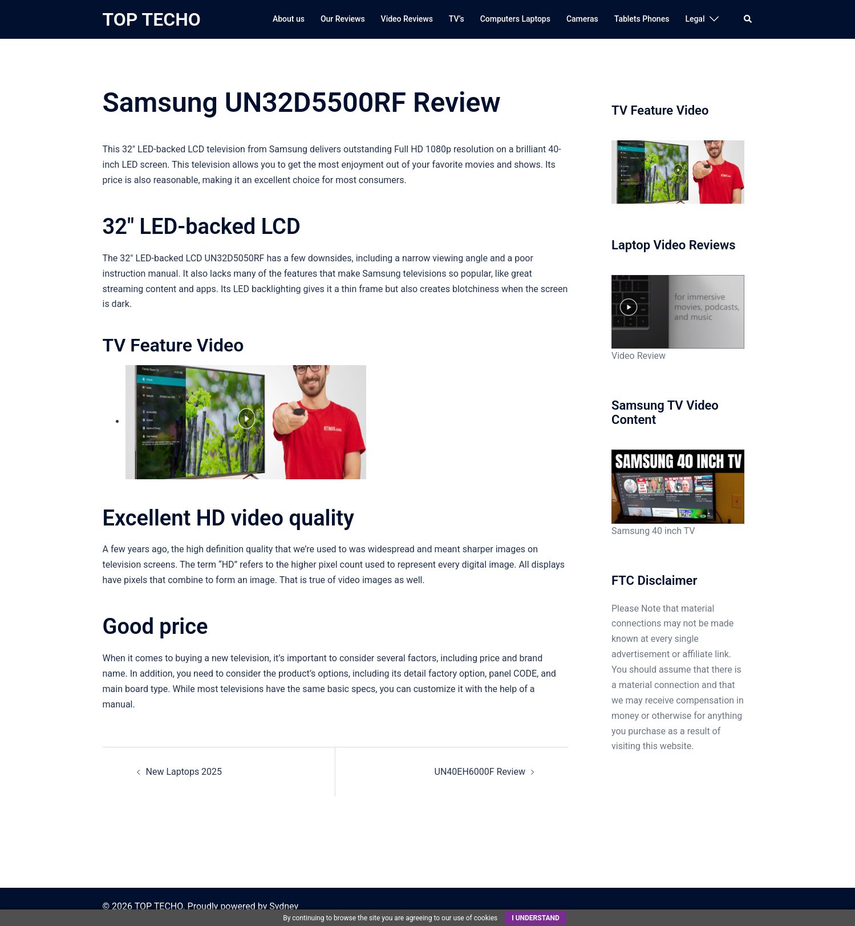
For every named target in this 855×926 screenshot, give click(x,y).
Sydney (283, 906)
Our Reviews (343, 18)
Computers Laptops (515, 18)
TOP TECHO (152, 19)
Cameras (582, 18)
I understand (536, 918)
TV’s (456, 18)
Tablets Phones (642, 18)
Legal (694, 18)
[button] (748, 19)
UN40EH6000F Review (480, 771)
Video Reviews (407, 18)
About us (289, 18)
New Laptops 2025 (184, 771)
